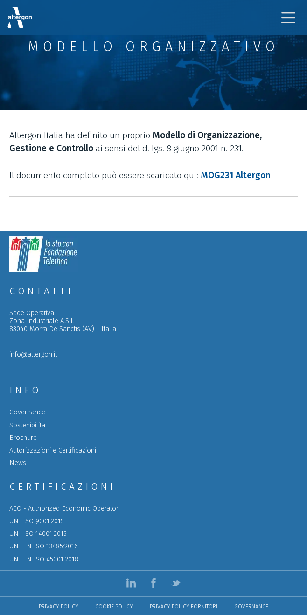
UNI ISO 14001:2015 (38, 534)
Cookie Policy (114, 606)
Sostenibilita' (28, 425)
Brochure (23, 438)
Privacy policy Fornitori (183, 606)
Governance (27, 412)
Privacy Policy (58, 606)
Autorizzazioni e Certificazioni (52, 450)
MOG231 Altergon (236, 175)
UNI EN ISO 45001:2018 (43, 559)
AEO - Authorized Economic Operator (64, 509)
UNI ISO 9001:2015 (36, 521)
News (17, 463)
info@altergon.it (33, 354)
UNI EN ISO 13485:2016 (43, 546)
